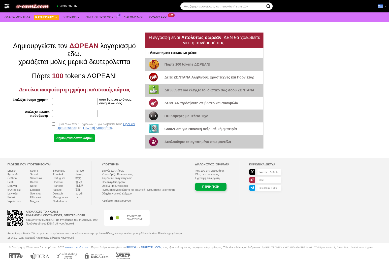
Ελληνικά (35, 197)
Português (59, 178)
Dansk (34, 182)
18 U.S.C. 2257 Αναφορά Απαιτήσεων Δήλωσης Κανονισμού (40, 237)
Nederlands (60, 201)
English (11, 170)
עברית (78, 197)
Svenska (35, 193)
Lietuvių (12, 185)
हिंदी (77, 189)
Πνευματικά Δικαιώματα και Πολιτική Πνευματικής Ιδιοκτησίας (138, 189)
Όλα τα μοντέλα (17, 17)
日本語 (79, 185)
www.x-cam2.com (76, 247)
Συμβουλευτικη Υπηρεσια (117, 178)
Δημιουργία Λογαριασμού (74, 138)
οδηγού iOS (44, 223)
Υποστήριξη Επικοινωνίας (117, 174)
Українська (14, 201)
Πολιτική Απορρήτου (97, 128)
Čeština (12, 178)
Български (14, 189)
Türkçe (79, 170)
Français (58, 185)
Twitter (263, 172)
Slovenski (36, 178)
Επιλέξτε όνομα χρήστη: (31, 100)
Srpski (34, 174)
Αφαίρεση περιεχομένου (116, 200)
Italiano (57, 189)
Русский (12, 174)
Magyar (34, 201)
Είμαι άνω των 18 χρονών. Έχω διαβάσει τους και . (96, 126)
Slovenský (59, 170)
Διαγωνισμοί (133, 17)
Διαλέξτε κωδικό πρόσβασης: (37, 113)
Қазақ (79, 174)
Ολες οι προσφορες (103, 17)
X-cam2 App (159, 17)
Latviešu (12, 193)
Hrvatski (58, 182)
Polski (11, 197)
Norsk (33, 185)
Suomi (34, 170)
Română (58, 174)
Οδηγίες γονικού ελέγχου (117, 193)
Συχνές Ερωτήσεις (113, 170)
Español (35, 189)
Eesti (10, 182)
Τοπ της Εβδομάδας (210, 170)
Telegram (263, 188)
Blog (256, 180)
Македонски (60, 197)
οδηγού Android (64, 223)
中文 (78, 178)
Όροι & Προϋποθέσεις (115, 185)
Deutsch (58, 193)
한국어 (79, 182)
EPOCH (131, 247)
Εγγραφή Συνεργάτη (207, 178)
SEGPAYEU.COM (151, 247)
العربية (79, 193)
